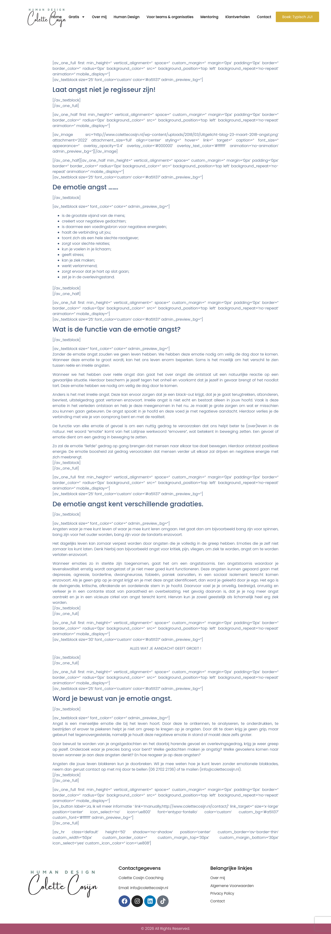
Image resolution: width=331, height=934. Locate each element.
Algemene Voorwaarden (233, 885)
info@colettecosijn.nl (220, 769)
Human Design (124, 16)
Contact (262, 16)
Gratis (75, 16)
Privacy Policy (222, 893)
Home (54, 16)
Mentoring (207, 16)
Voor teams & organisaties (167, 16)
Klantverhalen (235, 16)
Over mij (97, 16)
